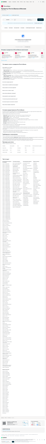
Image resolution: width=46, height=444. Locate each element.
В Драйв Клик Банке (36, 200)
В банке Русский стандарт (37, 179)
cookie (6, 441)
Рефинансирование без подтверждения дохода (26, 193)
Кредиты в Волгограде (5, 391)
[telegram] (37, 439)
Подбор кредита (4, 258)
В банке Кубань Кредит (36, 187)
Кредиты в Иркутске (5, 395)
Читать (7, 57)
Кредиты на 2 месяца (5, 346)
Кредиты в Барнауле (5, 399)
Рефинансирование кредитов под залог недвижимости (6, 252)
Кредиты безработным (5, 275)
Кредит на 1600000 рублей (6, 209)
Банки (6, 417)
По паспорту (25, 184)
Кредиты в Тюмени (5, 389)
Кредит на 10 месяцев (5, 348)
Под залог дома (25, 187)
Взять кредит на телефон (16, 182)
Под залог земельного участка (27, 188)
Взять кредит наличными (16, 184)
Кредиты (13, 417)
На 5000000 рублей (25, 205)
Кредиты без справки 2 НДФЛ (6, 329)
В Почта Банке (35, 165)
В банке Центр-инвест (36, 183)
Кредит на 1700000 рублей (6, 210)
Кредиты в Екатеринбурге (6, 374)
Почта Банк (6, 52)
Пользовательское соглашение (23, 434)
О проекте (2, 434)
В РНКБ (34, 174)
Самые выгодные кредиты (16, 202)
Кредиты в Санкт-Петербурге (6, 377)
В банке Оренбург (35, 191)
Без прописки (25, 164)
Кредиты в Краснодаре (5, 372)
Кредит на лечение (5, 261)
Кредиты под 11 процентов (6, 230)
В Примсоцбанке (35, 203)
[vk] (39, 439)
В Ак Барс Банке (35, 182)
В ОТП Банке (35, 178)
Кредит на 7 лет (25, 176)
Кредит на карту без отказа (17, 177)
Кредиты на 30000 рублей (6, 170)
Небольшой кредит (5, 310)
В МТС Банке (35, 169)
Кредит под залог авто (16, 186)
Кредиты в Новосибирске (6, 373)
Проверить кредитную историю (17, 192)
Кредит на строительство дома (17, 181)
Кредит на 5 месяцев (5, 306)
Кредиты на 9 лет (4, 279)
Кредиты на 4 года (5, 362)
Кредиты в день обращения (6, 246)
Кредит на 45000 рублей (5, 172)
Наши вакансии (17, 435)
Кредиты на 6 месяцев (5, 271)
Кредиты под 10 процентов (6, 274)
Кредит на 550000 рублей (6, 192)
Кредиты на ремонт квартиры (6, 298)
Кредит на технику (5, 328)
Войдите (10, 15)
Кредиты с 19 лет (4, 249)
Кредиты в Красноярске (5, 378)
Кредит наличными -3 (5, 311)
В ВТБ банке (35, 164)
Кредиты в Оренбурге (5, 394)
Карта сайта (7, 435)
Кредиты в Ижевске (5, 403)
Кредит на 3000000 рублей (6, 214)
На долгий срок (25, 169)
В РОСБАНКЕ (35, 177)
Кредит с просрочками (5, 309)
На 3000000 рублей (25, 202)
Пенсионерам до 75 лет (26, 183)
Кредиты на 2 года (5, 239)
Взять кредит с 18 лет (16, 195)
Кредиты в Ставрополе (5, 410)
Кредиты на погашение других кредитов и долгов (6, 353)
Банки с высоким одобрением (17, 162)
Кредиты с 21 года (5, 226)
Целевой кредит (4, 336)
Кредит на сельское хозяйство (6, 337)
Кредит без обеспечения (6, 333)
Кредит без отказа (5, 297)
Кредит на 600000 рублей (6, 193)
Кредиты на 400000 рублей (6, 188)
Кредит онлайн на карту (16, 185)
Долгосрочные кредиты (5, 221)
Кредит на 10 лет (25, 174)
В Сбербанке (35, 162)
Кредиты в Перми (5, 390)
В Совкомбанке (35, 166)
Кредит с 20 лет (4, 235)
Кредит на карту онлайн (5, 280)
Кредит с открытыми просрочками (16, 197)
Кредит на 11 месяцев (5, 356)
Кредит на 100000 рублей (6, 180)
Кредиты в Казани (5, 386)
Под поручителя (25, 191)
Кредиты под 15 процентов (6, 225)
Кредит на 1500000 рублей (6, 208)
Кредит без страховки (5, 313)
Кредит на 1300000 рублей (6, 205)
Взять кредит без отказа (16, 164)
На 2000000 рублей (25, 199)
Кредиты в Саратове (5, 393)
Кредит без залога (5, 283)
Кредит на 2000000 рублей (6, 212)
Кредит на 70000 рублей (5, 176)
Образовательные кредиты (6, 332)
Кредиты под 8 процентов (6, 343)
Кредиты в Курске (5, 407)
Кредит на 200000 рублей (6, 183)
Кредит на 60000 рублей (5, 175)
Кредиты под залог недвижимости (5, 358)
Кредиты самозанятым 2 (6, 359)
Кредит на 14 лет (4, 257)
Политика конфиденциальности (33, 434)
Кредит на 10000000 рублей (6, 218)
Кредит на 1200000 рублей (6, 204)
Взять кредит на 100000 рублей (17, 205)
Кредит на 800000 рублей (6, 197)
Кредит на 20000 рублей (5, 167)
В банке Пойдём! (35, 186)
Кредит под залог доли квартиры (7, 222)
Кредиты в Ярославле (5, 402)
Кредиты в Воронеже (5, 385)
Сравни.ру (2, 417)
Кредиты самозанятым (5, 229)
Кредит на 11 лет (4, 315)
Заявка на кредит (15, 171)
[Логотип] (4, 437)
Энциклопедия (3, 435)
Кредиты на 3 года (5, 278)
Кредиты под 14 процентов (6, 290)
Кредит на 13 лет (4, 305)
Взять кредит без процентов (27, 165)
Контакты (6, 434)
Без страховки (25, 166)
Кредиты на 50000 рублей (6, 174)
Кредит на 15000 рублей (5, 166)
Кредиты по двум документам (6, 314)
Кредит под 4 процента (5, 319)
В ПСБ (34, 173)
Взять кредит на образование (17, 180)
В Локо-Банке (35, 190)
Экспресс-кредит (25, 197)
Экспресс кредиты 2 (5, 282)
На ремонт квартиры (26, 180)
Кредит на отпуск (4, 363)
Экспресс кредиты (5, 288)
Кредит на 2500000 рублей (6, 213)
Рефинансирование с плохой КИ (27, 194)
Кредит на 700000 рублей (6, 195)
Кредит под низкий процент (17, 189)
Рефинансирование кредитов (6, 324)
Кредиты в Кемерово (5, 408)
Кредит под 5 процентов (6, 293)
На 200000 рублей (25, 198)
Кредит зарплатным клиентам (6, 262)
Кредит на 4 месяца (5, 325)
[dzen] (44, 439)
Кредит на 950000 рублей (6, 200)
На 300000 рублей (25, 201)
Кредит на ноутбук (25, 179)
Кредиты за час (4, 323)
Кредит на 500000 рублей (6, 191)
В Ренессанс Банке (36, 181)
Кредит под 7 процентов (6, 250)
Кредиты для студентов (5, 289)
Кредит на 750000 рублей (6, 196)
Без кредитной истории (26, 162)
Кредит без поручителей (6, 351)
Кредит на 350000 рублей (6, 187)
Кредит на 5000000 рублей (6, 217)
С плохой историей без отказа (17, 200)
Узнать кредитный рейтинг (17, 204)
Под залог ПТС (25, 189)
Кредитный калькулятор (16, 176)
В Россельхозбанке (36, 170)
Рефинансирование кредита (17, 194)
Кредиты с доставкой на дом (6, 294)
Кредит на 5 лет (25, 175)
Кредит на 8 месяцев (5, 318)
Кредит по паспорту (5, 242)
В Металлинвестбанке (36, 198)
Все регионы (4, 412)
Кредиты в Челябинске (5, 381)
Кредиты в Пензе (4, 398)
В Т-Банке (34, 195)
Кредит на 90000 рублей (5, 179)
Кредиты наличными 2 (5, 245)
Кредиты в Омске (4, 387)
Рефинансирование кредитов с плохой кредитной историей (6, 365)
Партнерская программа (11, 434)
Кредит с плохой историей (16, 198)
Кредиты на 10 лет (5, 292)
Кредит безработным (16, 170)
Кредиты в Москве (5, 370)
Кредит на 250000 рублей (6, 184)
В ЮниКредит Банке (36, 194)
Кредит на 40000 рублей (5, 171)
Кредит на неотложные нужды (6, 338)
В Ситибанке (35, 199)
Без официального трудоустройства (15, 166)
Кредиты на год (4, 350)
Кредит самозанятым (16, 201)
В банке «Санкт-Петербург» (37, 185)
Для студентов (25, 172)
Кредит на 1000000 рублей (6, 201)
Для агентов (17, 434)
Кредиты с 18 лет (4, 301)
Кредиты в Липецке (5, 406)
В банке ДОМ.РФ (35, 202)
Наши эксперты (12, 435)
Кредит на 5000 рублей (5, 163)
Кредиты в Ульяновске (5, 411)
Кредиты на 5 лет (4, 236)
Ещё (33, 1)
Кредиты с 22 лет (4, 340)
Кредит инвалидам (5, 302)
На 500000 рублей (25, 203)
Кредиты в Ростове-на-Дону (6, 382)
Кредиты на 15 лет (5, 347)
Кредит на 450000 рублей (6, 189)
